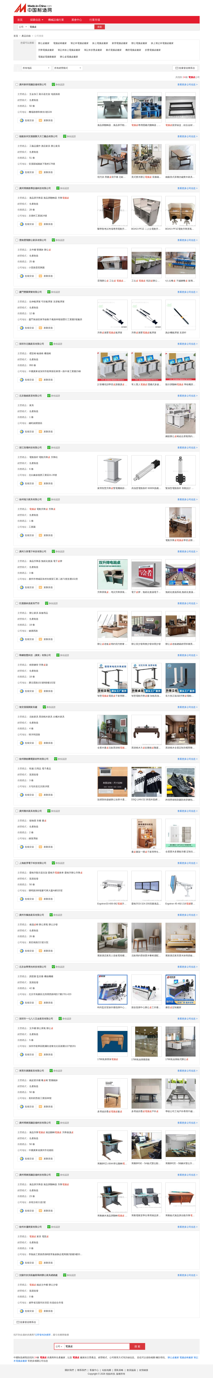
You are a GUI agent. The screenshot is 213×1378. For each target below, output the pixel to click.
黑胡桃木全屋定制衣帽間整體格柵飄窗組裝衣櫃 (180, 747)
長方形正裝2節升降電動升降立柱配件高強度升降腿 (180, 695)
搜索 (99, 27)
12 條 (32, 313)
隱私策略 (118, 1370)
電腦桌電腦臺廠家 (47, 56)
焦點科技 (110, 1373)
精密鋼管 (33, 664)
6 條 (31, 469)
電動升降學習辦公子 (180, 540)
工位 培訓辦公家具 (146, 280)
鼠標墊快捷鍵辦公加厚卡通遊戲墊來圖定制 (112, 799)
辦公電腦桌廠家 (139, 43)
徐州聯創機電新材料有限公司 (34, 758)
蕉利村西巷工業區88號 (40, 1098)
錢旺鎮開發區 (35, 423)
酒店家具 (45, 146)
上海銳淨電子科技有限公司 (32, 863)
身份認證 (58, 84)
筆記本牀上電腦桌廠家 (69, 49)
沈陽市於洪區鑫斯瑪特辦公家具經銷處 (38, 1275)
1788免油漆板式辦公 (177, 1059)
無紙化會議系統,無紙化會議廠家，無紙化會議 (180, 592)
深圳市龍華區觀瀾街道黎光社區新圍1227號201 (52, 1046)
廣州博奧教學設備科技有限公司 (35, 188)
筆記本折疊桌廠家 (93, 49)
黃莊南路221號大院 (38, 942)
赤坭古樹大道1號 (37, 1202)
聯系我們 (81, 1370)
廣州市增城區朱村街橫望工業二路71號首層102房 (53, 578)
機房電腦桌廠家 (133, 49)
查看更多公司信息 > (187, 84)
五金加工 (33, 94)
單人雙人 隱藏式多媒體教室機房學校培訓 (146, 384)
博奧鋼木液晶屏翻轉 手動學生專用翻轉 (112, 1215)
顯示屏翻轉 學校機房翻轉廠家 (180, 384)
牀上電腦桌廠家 (100, 43)
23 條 (32, 1196)
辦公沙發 (53, 924)
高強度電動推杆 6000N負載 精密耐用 (146, 488)
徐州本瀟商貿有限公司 (30, 1226)
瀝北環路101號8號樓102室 (42, 682)
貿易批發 (33, 774)
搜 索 (137, 1346)
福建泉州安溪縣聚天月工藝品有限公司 (38, 136)
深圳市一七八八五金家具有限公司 (36, 1018)
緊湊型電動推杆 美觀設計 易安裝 (180, 488)
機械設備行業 (56, 19)
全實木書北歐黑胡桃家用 (112, 747)
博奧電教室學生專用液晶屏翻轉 (146, 1215)
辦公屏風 (43, 924)
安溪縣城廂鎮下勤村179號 (42, 163)
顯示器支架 (44, 94)
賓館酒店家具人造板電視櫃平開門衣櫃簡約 (112, 955)
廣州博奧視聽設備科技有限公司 (35, 1122)
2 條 (31, 832)
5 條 (31, 1040)
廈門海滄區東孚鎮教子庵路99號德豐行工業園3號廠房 (55, 319)
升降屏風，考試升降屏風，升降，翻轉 (112, 592)
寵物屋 (32, 820)
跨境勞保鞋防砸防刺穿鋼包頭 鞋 (180, 799)
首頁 (20, 19)
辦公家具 (55, 146)
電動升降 (44, 457)
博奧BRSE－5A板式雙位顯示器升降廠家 (146, 1163)
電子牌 (57, 561)
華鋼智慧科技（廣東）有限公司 (35, 655)
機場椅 (47, 353)
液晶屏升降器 (36, 197)
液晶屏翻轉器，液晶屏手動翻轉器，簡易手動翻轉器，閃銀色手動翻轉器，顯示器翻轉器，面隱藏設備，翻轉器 (112, 125)
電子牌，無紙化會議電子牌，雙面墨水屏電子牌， (146, 592)
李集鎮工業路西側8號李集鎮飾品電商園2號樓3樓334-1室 (57, 1254)
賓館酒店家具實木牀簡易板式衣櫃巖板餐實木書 (180, 955)
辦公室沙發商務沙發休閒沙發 (146, 643)
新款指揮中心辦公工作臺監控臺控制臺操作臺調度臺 (146, 1007)
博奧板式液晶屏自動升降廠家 (180, 1215)
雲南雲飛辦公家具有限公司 (32, 240)
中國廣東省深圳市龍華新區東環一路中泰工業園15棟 (55, 371)
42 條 (32, 988)
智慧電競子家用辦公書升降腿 (112, 695)
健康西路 (33, 630)
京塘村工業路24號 (38, 215)
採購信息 (36, 19)
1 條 (31, 417)
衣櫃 (39, 820)
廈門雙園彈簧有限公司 (30, 292)
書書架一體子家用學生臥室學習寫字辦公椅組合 (146, 851)
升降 (63, 197)
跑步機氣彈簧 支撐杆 (175, 332)
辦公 (47, 249)
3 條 (31, 572)
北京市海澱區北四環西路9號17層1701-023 (50, 994)
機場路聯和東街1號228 (40, 111)
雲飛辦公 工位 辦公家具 (112, 280)
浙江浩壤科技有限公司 (30, 447)
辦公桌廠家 (43, 43)
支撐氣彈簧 (58, 301)
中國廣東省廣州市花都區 (41, 1150)
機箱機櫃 (48, 976)
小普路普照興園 (37, 267)
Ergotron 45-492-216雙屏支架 (180, 903)
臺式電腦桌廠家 (114, 49)
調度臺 (32, 976)
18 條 (32, 676)
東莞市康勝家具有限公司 (31, 1070)
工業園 (32, 526)
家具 (31, 405)
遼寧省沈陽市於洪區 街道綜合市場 (46, 1302)
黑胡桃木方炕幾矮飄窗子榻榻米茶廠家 (146, 747)
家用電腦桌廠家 (120, 43)
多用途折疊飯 (109, 1111)
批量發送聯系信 (185, 67)
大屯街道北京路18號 (39, 786)
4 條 (31, 728)
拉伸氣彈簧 (35, 301)
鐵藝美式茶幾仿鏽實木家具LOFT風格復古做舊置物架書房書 (180, 177)
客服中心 (94, 1370)
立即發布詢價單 (43, 1334)
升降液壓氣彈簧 (109, 332)
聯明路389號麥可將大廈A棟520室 (46, 890)
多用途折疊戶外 (144, 1111)
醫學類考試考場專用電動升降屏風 (112, 228)
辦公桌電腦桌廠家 (69, 56)
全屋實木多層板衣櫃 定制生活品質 (180, 851)
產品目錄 (26, 36)
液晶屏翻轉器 (50, 197)
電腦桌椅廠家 (60, 43)
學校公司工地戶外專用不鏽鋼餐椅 (180, 1111)
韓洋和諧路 (34, 734)
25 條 (32, 261)
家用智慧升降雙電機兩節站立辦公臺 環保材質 (112, 488)
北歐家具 (33, 716)
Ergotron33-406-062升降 (112, 903)
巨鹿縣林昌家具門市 (29, 603)
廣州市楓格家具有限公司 (31, 914)
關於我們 (69, 1370)
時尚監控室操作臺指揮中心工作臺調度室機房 (112, 1007)
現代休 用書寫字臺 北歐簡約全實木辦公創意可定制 (112, 177)
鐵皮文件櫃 (42, 1284)
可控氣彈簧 (46, 301)
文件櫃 (32, 249)
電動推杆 (33, 457)
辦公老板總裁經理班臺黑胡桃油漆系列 (180, 643)
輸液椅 (40, 353)
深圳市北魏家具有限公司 (31, 343)
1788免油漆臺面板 (140, 1059)
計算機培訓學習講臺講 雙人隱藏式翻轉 (112, 384)
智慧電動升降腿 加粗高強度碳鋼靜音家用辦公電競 (146, 695)
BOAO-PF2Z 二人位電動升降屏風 (146, 228)
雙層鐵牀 (53, 1080)
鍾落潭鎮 (33, 838)
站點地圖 (106, 1370)
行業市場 (94, 19)
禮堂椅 (32, 353)
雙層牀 (40, 249)
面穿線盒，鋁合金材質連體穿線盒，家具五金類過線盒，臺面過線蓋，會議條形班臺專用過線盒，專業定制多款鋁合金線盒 (180, 125)
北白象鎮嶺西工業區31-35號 (43, 475)
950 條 (32, 365)
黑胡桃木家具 (45, 716)
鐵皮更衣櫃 (35, 1080)
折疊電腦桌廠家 (153, 49)
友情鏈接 (143, 1370)
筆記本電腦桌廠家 (79, 43)
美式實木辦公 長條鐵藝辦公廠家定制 (146, 177)
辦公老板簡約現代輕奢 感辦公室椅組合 (112, 643)
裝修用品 (43, 612)
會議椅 (33, 924)
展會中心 (76, 19)
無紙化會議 (46, 561)
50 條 (32, 105)
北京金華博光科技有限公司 (32, 966)
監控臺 (40, 976)
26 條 (32, 936)
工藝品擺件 (35, 146)
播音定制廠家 (173, 1007)
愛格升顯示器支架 (38, 872)
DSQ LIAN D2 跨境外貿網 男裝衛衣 (146, 799)
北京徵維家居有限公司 (30, 395)
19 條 (32, 624)
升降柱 (54, 457)
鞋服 (31, 768)
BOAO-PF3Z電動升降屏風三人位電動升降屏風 (180, 228)
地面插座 (55, 94)
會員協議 (131, 1370)
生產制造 (33, 100)
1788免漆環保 (107, 1059)
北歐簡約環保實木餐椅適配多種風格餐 (146, 955)
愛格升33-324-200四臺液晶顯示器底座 (146, 903)
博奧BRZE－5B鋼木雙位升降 (180, 1163)
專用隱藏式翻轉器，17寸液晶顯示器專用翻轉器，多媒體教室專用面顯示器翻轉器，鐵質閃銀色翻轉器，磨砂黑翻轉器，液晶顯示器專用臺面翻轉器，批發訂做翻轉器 (146, 125)
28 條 (32, 209)
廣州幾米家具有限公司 (30, 811)
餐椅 (44, 1080)
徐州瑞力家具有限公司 (30, 499)
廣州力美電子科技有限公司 (32, 551)
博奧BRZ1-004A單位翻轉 (112, 1163)
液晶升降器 (35, 561)
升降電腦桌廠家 (46, 49)
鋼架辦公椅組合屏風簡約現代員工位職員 (180, 436)
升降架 (43, 664)
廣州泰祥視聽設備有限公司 (32, 84)
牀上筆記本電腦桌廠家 (162, 43)
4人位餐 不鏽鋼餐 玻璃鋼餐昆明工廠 (180, 280)
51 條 (32, 157)
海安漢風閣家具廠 (28, 707)
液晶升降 (37, 1132)
